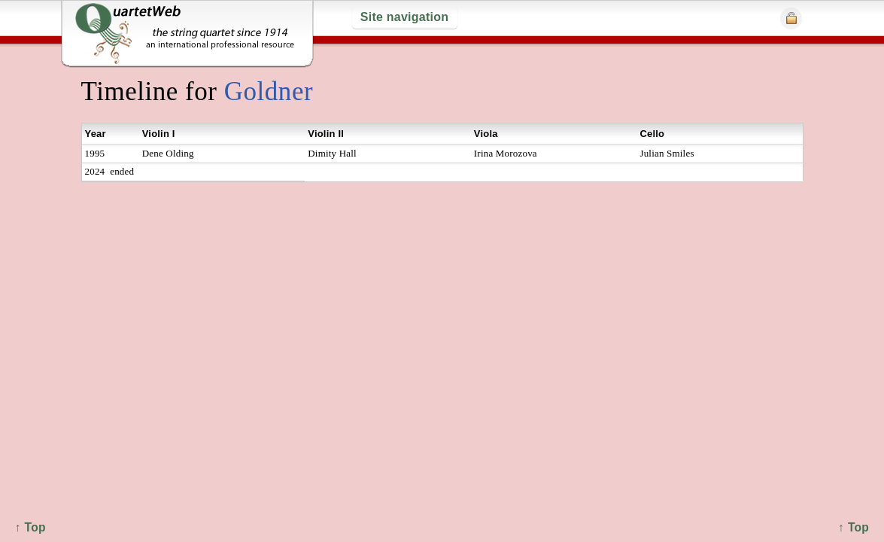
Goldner (268, 91)
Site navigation (404, 17)
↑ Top (853, 527)
